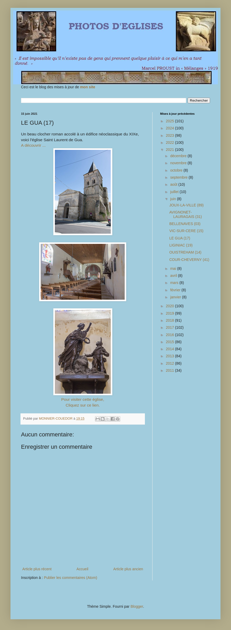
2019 (170, 313)
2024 (170, 128)
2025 (170, 121)
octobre (176, 170)
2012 (170, 363)
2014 (170, 349)
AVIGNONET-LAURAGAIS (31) (185, 214)
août (174, 184)
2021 (170, 149)
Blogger (136, 606)
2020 (170, 306)
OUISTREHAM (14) (185, 252)
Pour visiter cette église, (82, 399)
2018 (170, 320)
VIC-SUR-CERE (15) (186, 231)
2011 (170, 370)
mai (173, 268)
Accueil (82, 569)
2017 (170, 327)
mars (174, 283)
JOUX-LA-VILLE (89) (186, 205)
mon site (87, 87)
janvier (176, 297)
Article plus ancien (128, 569)
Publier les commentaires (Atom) (70, 578)
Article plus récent (36, 569)
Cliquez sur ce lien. (83, 405)
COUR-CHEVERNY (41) (189, 260)
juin (173, 199)
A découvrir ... (33, 145)
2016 (170, 335)
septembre (179, 177)
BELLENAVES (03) (185, 224)
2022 (170, 142)
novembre (178, 163)
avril (174, 275)
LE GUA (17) (179, 238)
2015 (170, 342)
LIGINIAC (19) (181, 245)
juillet (175, 192)
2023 (170, 135)
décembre (178, 156)
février (175, 290)
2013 (170, 356)
